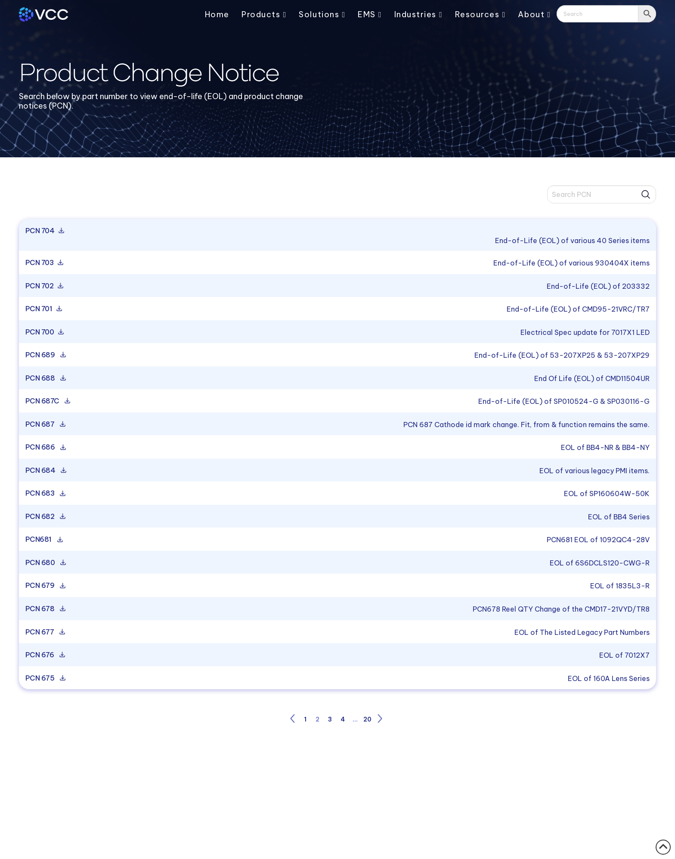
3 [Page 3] (330, 719)
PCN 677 (44, 632)
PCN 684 (45, 471)
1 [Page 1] (305, 719)
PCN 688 (44, 378)
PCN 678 (44, 609)
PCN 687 (44, 424)
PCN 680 (44, 563)
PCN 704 (43, 231)
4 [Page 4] (343, 719)
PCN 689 (44, 355)
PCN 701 (42, 309)
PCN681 (43, 540)
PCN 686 (44, 447)
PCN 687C (46, 401)
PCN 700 (43, 332)
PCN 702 (43, 286)
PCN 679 (44, 586)
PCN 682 (44, 517)
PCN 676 (44, 655)
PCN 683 (44, 493)
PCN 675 (44, 678)
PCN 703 (43, 263)
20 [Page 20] (367, 719)
